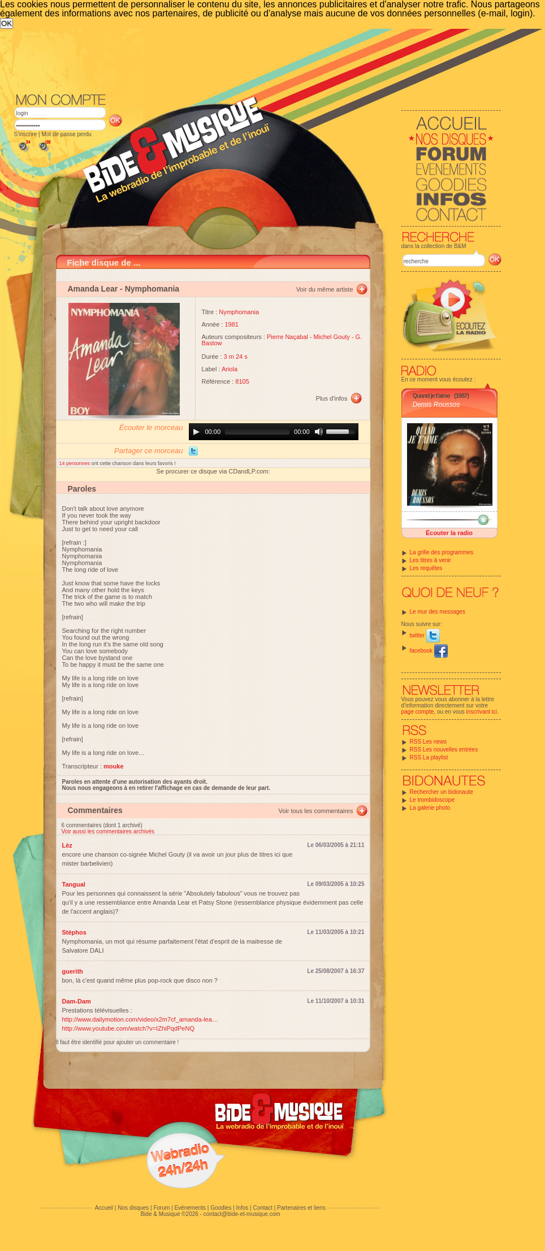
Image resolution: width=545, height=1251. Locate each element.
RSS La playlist (429, 757)
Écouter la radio (449, 532)
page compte (417, 712)
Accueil (104, 1208)
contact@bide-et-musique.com (242, 1214)
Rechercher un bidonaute (441, 792)
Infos (242, 1208)
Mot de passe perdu (66, 134)
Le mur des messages (437, 612)
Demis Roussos (436, 405)
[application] (273, 431)
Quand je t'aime (431, 395)
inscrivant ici (481, 712)
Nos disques (133, 1208)
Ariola (229, 369)
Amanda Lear (93, 288)
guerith (72, 971)
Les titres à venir (430, 560)
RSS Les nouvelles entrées (444, 749)
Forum (161, 1208)
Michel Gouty (332, 336)
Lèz (67, 845)
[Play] (196, 431)
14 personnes (75, 463)
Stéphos (74, 932)
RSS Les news (428, 742)
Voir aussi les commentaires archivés (108, 831)
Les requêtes (426, 568)
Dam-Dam (76, 1001)
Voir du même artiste (324, 289)
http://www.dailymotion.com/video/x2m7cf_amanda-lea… (140, 1019)
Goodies (220, 1208)
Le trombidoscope (432, 800)
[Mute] (318, 431)
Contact (262, 1208)
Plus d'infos (332, 398)
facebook (429, 651)
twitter (425, 635)
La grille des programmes (442, 552)
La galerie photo (430, 808)
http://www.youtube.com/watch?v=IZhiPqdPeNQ (128, 1028)
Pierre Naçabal (287, 336)
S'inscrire (25, 134)
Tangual (73, 884)
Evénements (190, 1208)
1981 (231, 324)
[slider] (257, 432)
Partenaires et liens (301, 1208)
